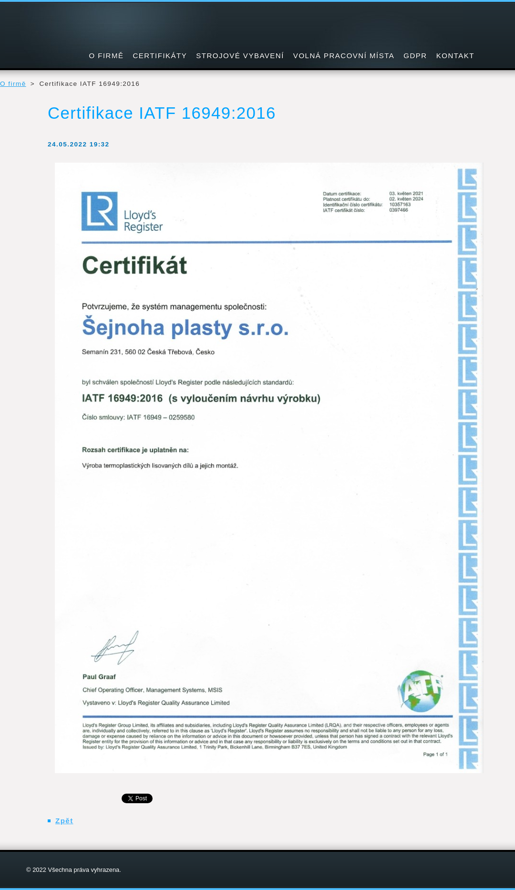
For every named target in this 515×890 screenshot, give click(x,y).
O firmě (13, 83)
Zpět (64, 821)
